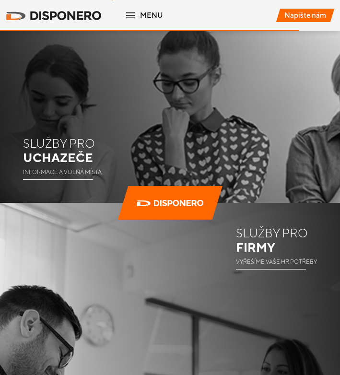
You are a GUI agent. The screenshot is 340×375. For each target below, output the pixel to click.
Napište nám (305, 15)
